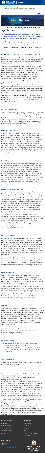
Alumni (3, 433)
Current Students (6, 426)
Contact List (27, 426)
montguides (17, 7)
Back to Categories (11, 48)
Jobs (25, 431)
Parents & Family (6, 431)
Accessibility (27, 423)
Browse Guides (26, 48)
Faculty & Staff (5, 428)
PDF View (38, 48)
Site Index (27, 435)
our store (19, 376)
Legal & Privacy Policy (30, 433)
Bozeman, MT (12, 447)
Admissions (4, 423)
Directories (27, 428)
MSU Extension (7, 7)
